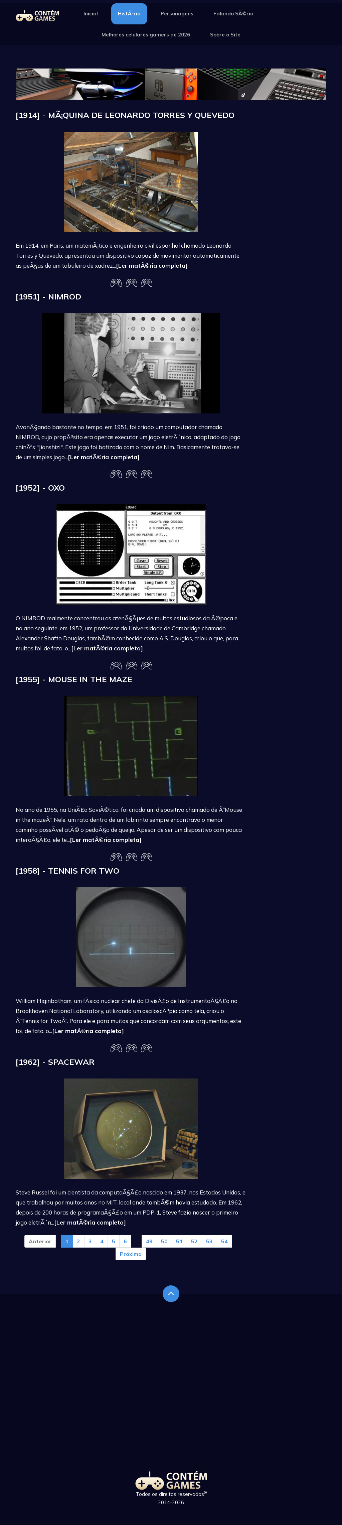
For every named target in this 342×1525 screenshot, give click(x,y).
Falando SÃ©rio (233, 13)
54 (224, 1241)
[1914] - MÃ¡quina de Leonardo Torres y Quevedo (125, 115)
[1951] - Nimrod (48, 296)
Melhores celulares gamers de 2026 (146, 34)
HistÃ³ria (129, 13)
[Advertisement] (291, 210)
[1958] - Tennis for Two (67, 871)
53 (209, 1241)
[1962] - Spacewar (55, 1062)
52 (194, 1241)
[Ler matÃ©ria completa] (152, 265)
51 (179, 1241)
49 (149, 1241)
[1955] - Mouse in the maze (74, 679)
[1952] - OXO (40, 488)
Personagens (177, 13)
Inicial (90, 13)
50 (164, 1241)
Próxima (131, 1254)
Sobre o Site (225, 34)
